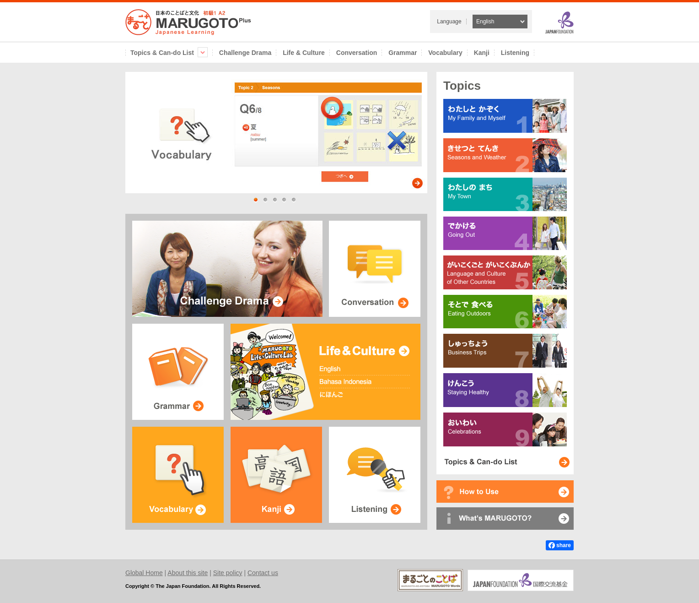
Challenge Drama (245, 52)
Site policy (227, 572)
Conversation (356, 52)
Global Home (144, 572)
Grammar (402, 52)
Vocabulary (445, 52)
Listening (515, 52)
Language (449, 21)
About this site (187, 572)
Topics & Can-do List (169, 52)
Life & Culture (304, 52)
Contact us (262, 572)
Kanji (481, 52)
